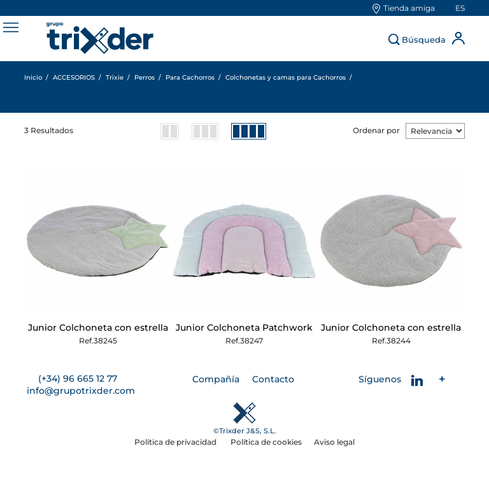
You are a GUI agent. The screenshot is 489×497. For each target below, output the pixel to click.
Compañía (215, 379)
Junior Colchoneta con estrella (98, 327)
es (460, 8)
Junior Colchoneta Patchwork (244, 327)
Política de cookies (266, 442)
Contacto (273, 379)
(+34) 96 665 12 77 (77, 378)
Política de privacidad (176, 442)
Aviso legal (334, 442)
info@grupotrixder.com (81, 390)
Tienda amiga (409, 8)
